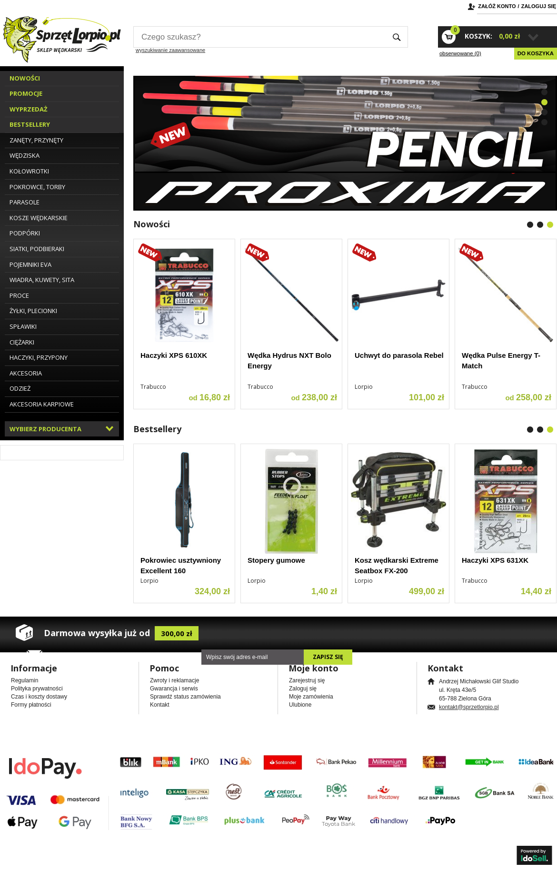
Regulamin (24, 680)
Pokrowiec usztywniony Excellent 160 (180, 565)
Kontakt (159, 704)
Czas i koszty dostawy (39, 696)
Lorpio (364, 387)
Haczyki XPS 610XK (173, 355)
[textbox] (259, 37)
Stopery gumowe (276, 560)
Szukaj (397, 37)
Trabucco (153, 387)
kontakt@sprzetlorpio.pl (469, 707)
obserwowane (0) (460, 53)
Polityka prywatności (37, 688)
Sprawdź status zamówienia (185, 696)
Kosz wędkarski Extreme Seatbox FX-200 (396, 565)
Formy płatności (31, 704)
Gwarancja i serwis (174, 688)
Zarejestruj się (307, 680)
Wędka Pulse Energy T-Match (501, 360)
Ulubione (300, 704)
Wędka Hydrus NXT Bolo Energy (289, 360)
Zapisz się (328, 657)
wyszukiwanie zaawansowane (170, 50)
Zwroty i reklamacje (174, 680)
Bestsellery (157, 429)
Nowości (151, 224)
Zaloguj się (538, 6)
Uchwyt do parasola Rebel (399, 355)
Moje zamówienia (311, 696)
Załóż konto (497, 6)
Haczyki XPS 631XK (495, 560)
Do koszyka (535, 53)
